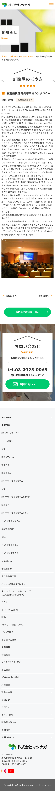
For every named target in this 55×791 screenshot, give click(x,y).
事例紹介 (5, 729)
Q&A (3, 537)
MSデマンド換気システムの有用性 (16, 497)
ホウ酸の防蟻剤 (8, 639)
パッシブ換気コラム (9, 545)
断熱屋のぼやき (8, 722)
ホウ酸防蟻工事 (8, 576)
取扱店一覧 (6, 692)
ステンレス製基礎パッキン (13, 583)
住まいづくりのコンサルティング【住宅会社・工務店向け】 (16, 593)
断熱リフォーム (7, 457)
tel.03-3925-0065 (27, 370)
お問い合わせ (7, 737)
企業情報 (5, 647)
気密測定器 (6, 561)
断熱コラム (6, 473)
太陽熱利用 (6, 568)
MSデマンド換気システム (12, 481)
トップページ (7, 417)
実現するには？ (8, 529)
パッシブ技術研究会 (9, 553)
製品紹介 (5, 505)
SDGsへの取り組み (10, 677)
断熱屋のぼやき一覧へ (28, 312)
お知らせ (5, 699)
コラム (4, 602)
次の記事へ (43, 295)
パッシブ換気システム (10, 521)
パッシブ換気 (7, 632)
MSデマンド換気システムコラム (14, 513)
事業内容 (5, 424)
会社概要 (5, 654)
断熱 (3, 617)
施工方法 (5, 465)
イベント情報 (7, 714)
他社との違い (7, 441)
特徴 (3, 449)
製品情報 (5, 669)
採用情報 (5, 684)
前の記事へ (11, 295)
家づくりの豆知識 (9, 609)
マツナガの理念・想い (11, 662)
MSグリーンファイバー (11, 433)
